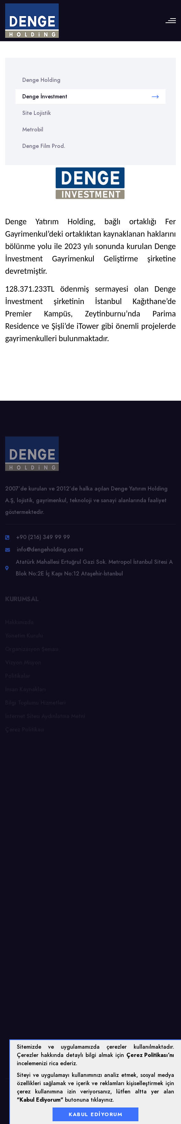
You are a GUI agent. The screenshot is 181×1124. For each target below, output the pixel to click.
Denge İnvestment (90, 96)
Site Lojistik (36, 113)
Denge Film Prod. (43, 146)
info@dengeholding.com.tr (50, 551)
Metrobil (32, 129)
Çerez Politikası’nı (150, 1055)
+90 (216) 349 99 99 (43, 539)
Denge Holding (41, 80)
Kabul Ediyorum (95, 1114)
